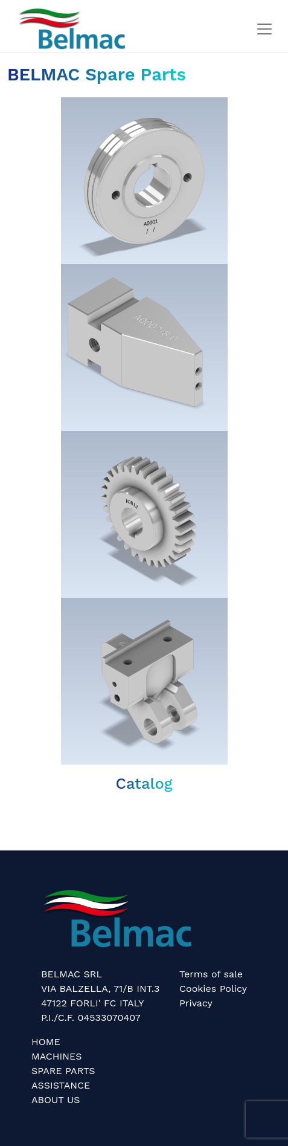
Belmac (17, 814)
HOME (45, 1041)
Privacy (196, 1003)
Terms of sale (211, 974)
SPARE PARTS (63, 1070)
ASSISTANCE (60, 1085)
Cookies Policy (213, 988)
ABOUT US (55, 1100)
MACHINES (56, 1056)
